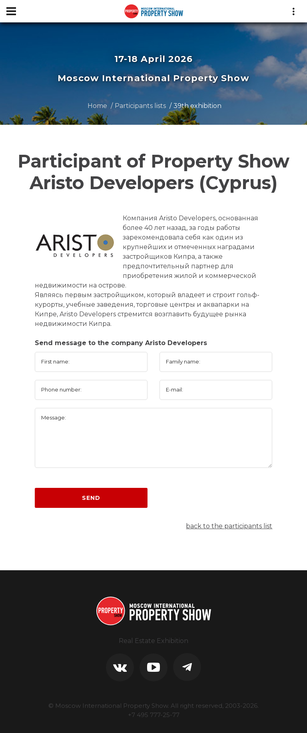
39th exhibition (197, 106)
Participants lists (140, 106)
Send (91, 497)
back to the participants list (229, 526)
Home (97, 106)
